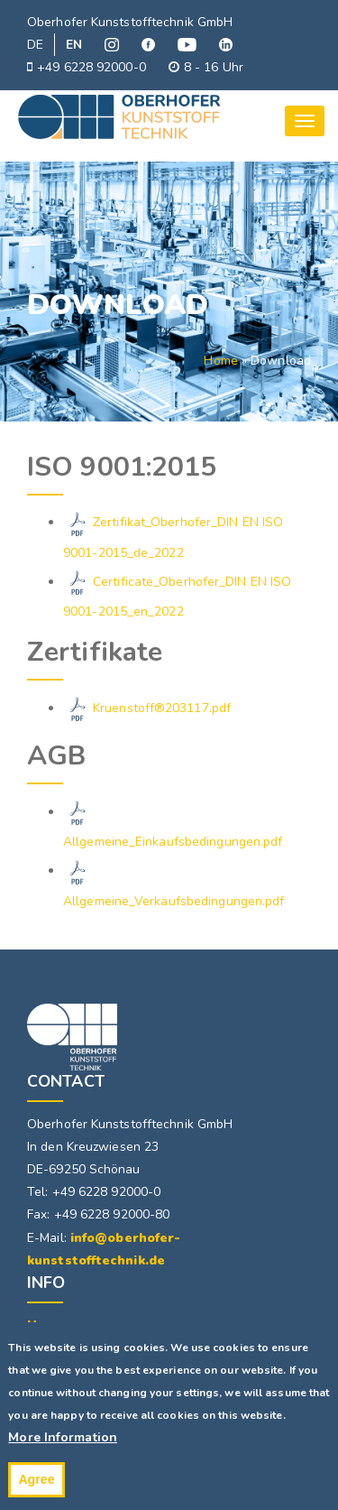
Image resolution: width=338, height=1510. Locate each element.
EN (74, 44)
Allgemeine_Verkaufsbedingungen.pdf (173, 901)
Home (220, 360)
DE (35, 44)
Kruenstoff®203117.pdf (162, 708)
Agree (36, 1488)
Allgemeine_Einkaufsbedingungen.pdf (172, 841)
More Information (62, 1447)
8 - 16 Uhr (206, 67)
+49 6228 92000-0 (86, 67)
